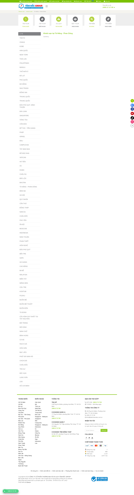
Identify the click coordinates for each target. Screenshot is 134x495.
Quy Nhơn (24, 199)
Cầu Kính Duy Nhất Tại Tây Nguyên (29, 318)
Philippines (24, 63)
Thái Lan (23, 59)
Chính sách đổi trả (45, 471)
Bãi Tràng (24, 323)
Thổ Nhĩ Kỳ (24, 71)
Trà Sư (22, 369)
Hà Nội (22, 195)
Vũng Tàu (24, 120)
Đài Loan (23, 111)
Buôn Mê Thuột (26, 304)
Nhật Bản (38, 408)
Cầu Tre (23, 287)
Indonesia (24, 233)
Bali (21, 141)
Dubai (22, 170)
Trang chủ (21, 11)
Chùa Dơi (23, 361)
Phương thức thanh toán (72, 471)
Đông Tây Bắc (22, 449)
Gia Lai (20, 451)
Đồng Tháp (24, 208)
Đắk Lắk (20, 453)
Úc (21, 166)
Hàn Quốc (24, 50)
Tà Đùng (23, 312)
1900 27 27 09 (97, 402)
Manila (22, 67)
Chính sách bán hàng (87, 471)
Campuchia (24, 145)
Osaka (22, 42)
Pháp (22, 132)
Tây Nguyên (22, 462)
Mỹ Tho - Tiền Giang (27, 128)
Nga (36, 439)
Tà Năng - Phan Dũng (28, 187)
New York (24, 55)
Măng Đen (24, 283)
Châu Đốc (24, 216)
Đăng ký (104, 430)
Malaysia (23, 275)
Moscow (23, 229)
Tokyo (22, 38)
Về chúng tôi (34, 471)
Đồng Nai (23, 92)
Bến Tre (23, 254)
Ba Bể (22, 270)
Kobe (22, 46)
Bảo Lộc (23, 178)
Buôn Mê (23, 300)
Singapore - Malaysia (41, 416)
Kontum (23, 291)
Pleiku (22, 296)
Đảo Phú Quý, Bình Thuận (27, 106)
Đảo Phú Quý (25, 249)
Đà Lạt (22, 76)
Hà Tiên (23, 162)
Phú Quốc (24, 80)
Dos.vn (29, 482)
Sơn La (20, 429)
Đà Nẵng (23, 84)
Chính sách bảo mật (57, 471)
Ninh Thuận (24, 237)
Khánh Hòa (21, 423)
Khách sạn (29, 11)
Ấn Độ (22, 224)
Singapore (24, 115)
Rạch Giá (23, 344)
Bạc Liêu (23, 352)
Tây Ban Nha (25, 149)
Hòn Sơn (23, 348)
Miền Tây (23, 279)
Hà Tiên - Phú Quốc (24, 418)
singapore (38, 418)
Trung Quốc (25, 96)
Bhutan (23, 182)
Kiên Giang (21, 437)
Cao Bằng (24, 266)
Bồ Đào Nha (24, 153)
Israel (22, 136)
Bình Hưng (24, 335)
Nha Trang (24, 88)
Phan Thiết (24, 241)
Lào (21, 381)
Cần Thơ (23, 203)
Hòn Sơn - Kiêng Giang (25, 455)
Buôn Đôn (24, 308)
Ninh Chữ (23, 331)
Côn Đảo (23, 124)
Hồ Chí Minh (24, 386)
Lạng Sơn (24, 377)
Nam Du (23, 212)
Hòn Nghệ (24, 245)
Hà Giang (23, 262)
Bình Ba (23, 191)
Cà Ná (22, 340)
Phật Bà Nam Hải (26, 356)
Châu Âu (23, 174)
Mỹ (36, 404)
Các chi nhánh (99, 471)
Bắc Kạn (23, 373)
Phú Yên (23, 220)
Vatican (23, 157)
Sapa (22, 258)
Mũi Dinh (23, 327)
